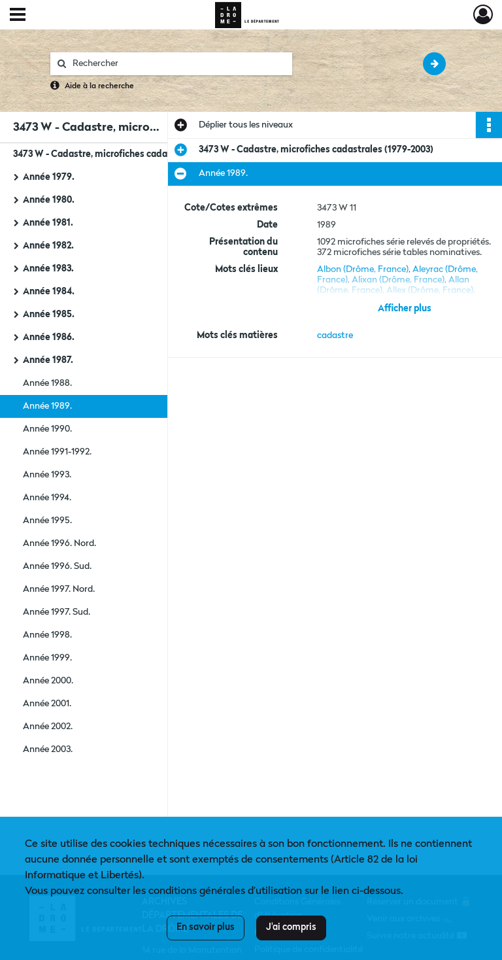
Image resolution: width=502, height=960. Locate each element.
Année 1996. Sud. (57, 566)
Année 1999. (47, 657)
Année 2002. (48, 726)
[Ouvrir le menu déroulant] (17, 16)
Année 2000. (48, 680)
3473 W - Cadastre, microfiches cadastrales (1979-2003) (130, 154)
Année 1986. (49, 337)
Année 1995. (47, 520)
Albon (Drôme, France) (363, 269)
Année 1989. (47, 406)
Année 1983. (48, 268)
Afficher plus (404, 308)
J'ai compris (291, 927)
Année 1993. (47, 474)
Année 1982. (48, 245)
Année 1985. (49, 314)
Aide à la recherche (99, 86)
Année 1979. (49, 177)
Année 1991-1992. (57, 451)
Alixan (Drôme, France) (398, 279)
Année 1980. (49, 200)
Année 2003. (48, 749)
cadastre (335, 335)
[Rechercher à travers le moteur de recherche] (178, 64)
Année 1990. (47, 429)
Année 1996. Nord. (59, 543)
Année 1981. (48, 223)
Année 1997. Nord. (59, 589)
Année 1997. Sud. (56, 612)
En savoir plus (205, 927)
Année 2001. (47, 703)
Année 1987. (48, 360)
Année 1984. (49, 291)
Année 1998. (47, 635)
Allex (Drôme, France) (429, 290)
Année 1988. (47, 383)
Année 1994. (47, 497)
